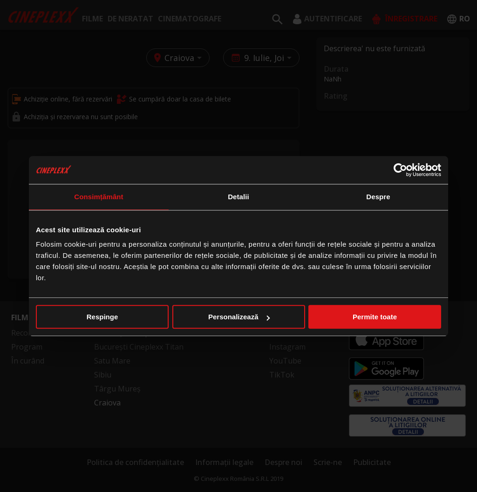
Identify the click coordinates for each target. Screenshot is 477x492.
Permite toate (375, 317)
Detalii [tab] (238, 197)
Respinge (102, 317)
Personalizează (239, 317)
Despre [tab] (378, 197)
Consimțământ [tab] (98, 197)
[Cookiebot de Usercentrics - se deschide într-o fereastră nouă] (400, 170)
